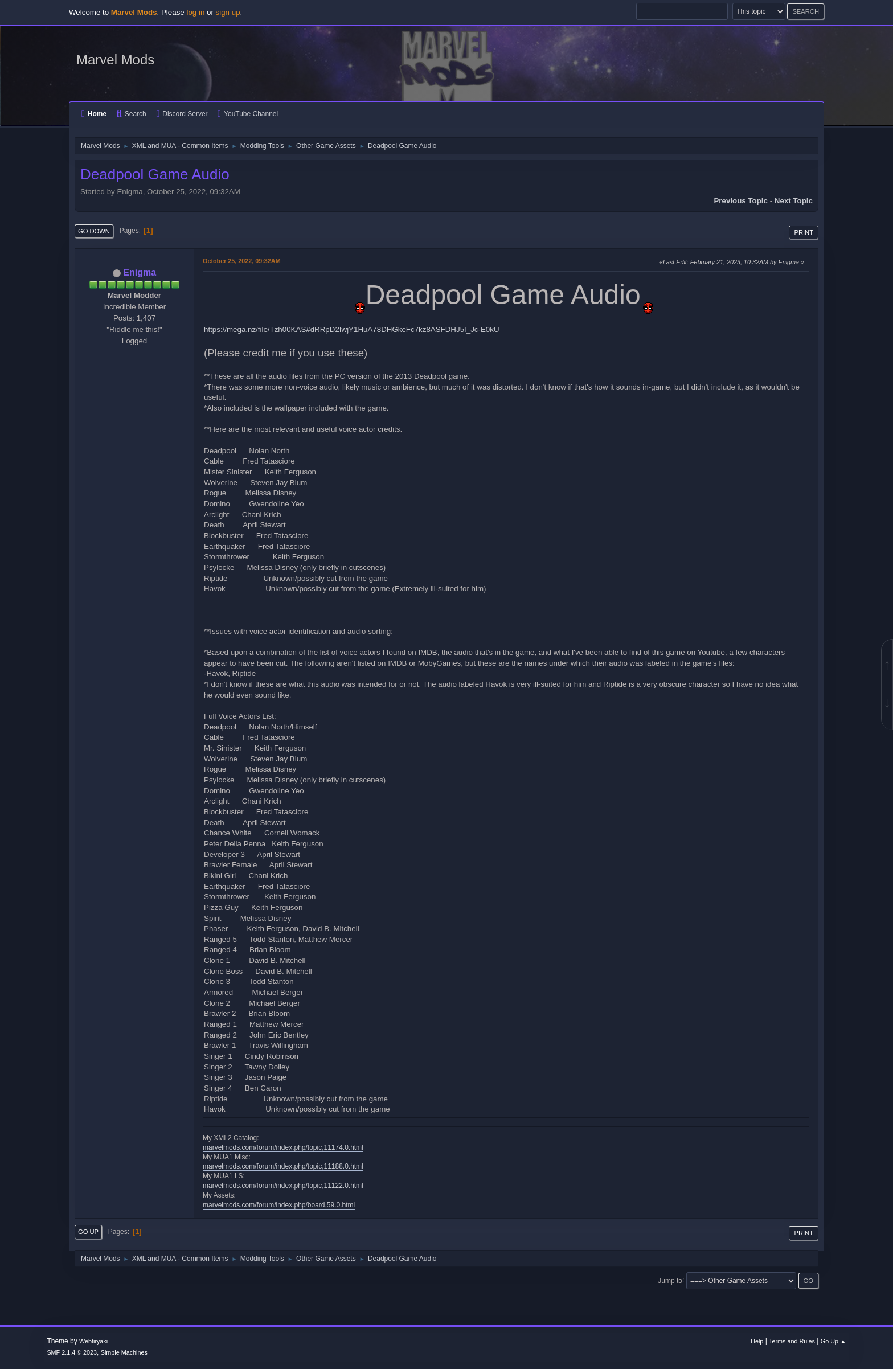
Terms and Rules (792, 1341)
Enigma (139, 272)
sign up (228, 12)
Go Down (94, 231)
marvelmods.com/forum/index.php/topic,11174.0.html (283, 1147)
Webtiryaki (93, 1341)
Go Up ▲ (833, 1341)
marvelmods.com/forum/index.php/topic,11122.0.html (283, 1186)
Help (757, 1341)
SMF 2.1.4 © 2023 (72, 1352)
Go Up (88, 1231)
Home (93, 114)
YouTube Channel (248, 114)
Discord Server (181, 114)
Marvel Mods (115, 59)
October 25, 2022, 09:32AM (242, 260)
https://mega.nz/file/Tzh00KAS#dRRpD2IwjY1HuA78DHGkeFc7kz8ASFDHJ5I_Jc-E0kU (351, 329)
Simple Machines (124, 1352)
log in (195, 12)
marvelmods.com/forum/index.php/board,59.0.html (279, 1205)
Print (803, 232)
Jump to (670, 1280)
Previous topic (741, 200)
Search (131, 114)
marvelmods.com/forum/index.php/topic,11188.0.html (283, 1166)
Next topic (794, 200)
